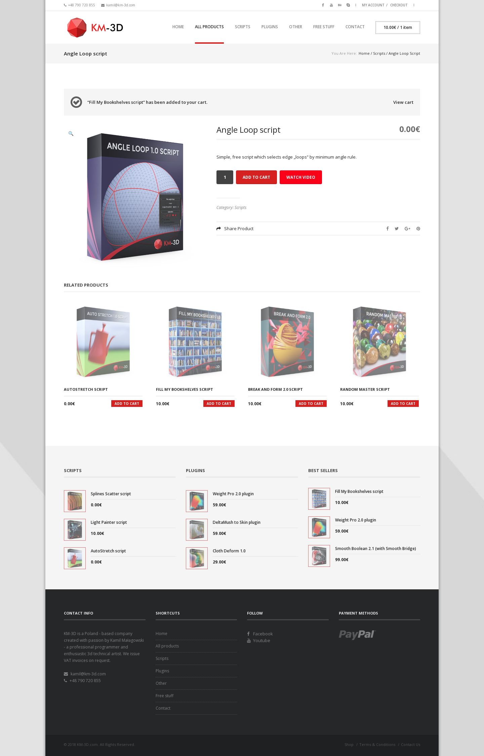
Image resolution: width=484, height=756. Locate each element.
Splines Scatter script (111, 494)
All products (209, 27)
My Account (373, 5)
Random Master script (365, 389)
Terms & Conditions (377, 744)
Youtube (331, 4)
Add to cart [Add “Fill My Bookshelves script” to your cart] (219, 403)
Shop (349, 744)
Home (178, 27)
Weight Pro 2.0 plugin (233, 494)
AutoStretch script (86, 389)
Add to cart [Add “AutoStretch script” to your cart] (127, 403)
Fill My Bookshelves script (184, 389)
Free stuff (323, 27)
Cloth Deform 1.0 (229, 551)
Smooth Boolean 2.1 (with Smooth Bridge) (375, 548)
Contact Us (410, 744)
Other (295, 27)
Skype (348, 4)
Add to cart (256, 177)
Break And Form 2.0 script (275, 389)
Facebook (323, 4)
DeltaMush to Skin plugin (236, 522)
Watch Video (300, 177)
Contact (355, 27)
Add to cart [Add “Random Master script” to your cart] (403, 403)
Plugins (269, 27)
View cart (403, 102)
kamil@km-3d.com (120, 5)
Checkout (399, 5)
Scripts (242, 27)
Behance (339, 4)
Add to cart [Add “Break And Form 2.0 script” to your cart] (311, 403)
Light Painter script (109, 522)
